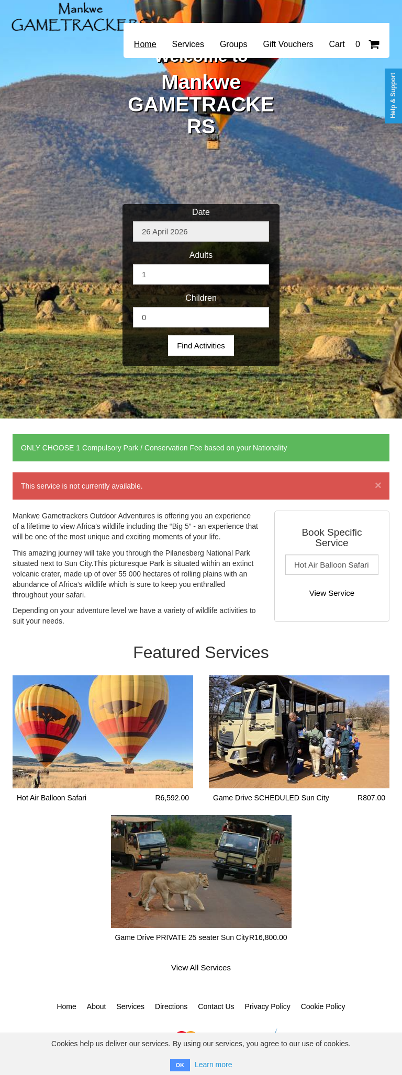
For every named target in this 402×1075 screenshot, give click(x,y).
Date (201, 212)
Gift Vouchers (288, 44)
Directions (171, 1006)
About (96, 1006)
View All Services (201, 967)
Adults (201, 255)
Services (188, 44)
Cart (354, 44)
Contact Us (216, 1006)
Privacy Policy (268, 1006)
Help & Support (393, 95)
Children (201, 297)
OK (180, 1065)
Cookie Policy (323, 1006)
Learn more (213, 1064)
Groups (233, 44)
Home (145, 44)
